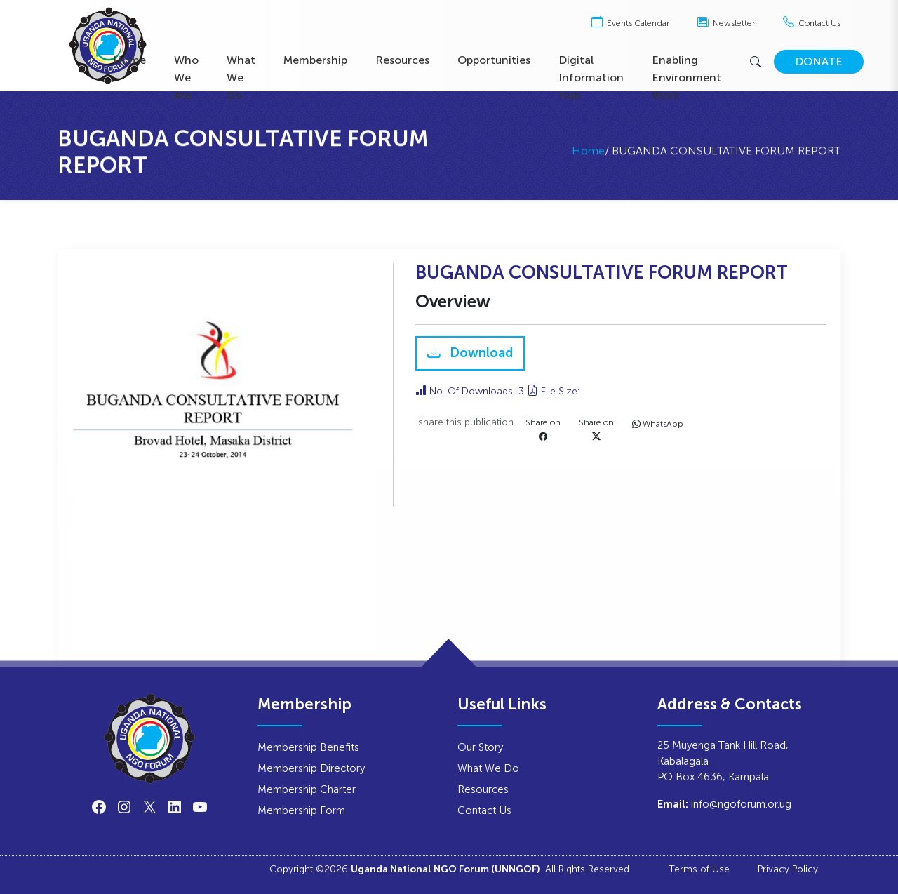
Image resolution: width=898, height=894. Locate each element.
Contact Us (811, 23)
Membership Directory (311, 768)
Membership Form (301, 810)
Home (129, 60)
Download (480, 353)
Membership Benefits (308, 747)
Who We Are (186, 77)
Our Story (480, 747)
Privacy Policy (788, 868)
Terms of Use (699, 868)
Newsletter (726, 23)
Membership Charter (306, 789)
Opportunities (493, 60)
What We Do (241, 77)
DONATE (819, 61)
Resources (402, 60)
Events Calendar (630, 23)
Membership (315, 60)
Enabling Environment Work (686, 77)
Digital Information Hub (591, 77)
